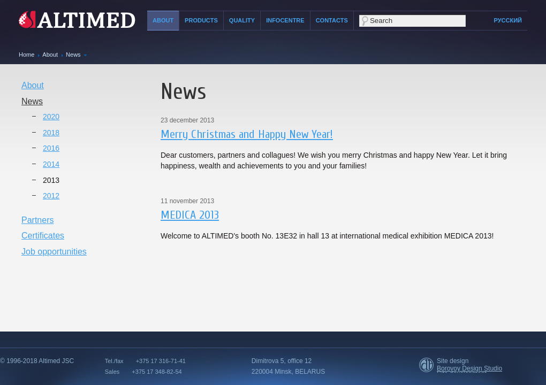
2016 (51, 148)
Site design (452, 361)
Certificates (42, 235)
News (73, 54)
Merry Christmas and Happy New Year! (247, 134)
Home (26, 54)
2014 (51, 164)
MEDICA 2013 (190, 215)
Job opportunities (54, 251)
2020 (51, 116)
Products (201, 20)
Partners (37, 220)
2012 (51, 195)
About (163, 20)
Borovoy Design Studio (469, 368)
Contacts (332, 20)
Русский (508, 20)
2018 (51, 132)
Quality (242, 20)
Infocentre (285, 20)
